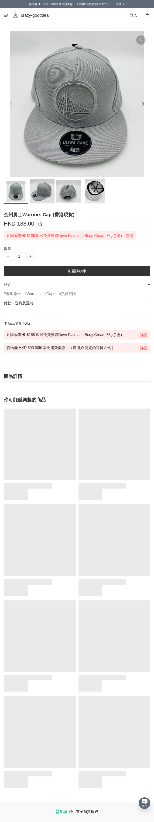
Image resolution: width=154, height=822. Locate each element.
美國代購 (68, 294)
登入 (133, 15)
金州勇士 (13, 294)
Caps (50, 294)
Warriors (34, 294)
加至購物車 (77, 271)
